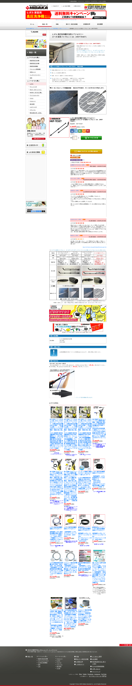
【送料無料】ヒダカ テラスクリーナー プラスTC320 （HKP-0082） (70, 532)
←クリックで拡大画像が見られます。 (71, 397)
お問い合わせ (96, 669)
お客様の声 (79, 662)
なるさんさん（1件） (76, 219)
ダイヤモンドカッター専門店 (97, 676)
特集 (77, 656)
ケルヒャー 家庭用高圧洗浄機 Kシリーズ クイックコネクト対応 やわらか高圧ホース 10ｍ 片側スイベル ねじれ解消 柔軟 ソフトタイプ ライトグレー (85, 616)
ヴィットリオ (33, 86)
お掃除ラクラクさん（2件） (77, 165)
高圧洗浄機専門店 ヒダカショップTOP (35, 28)
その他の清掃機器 (42, 662)
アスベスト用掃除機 (35, 69)
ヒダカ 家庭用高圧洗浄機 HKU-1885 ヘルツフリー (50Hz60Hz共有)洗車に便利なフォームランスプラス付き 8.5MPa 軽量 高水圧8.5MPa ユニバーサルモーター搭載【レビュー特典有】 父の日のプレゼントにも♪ (99, 429)
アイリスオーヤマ (34, 95)
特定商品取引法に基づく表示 (99, 663)
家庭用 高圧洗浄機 (43, 658)
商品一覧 (47, 28)
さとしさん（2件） (75, 178)
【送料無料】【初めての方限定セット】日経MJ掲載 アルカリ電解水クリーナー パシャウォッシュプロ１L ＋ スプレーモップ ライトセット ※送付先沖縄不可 (99, 572)
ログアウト (94, 1)
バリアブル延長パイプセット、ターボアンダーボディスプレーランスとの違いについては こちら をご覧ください (78, 250)
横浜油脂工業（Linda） (36, 113)
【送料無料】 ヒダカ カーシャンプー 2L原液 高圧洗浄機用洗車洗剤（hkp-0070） (84, 566)
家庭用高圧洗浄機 (34, 60)
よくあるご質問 (97, 656)
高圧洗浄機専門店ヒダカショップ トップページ (42, 650)
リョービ (59, 662)
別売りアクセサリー (64, 28)
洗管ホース (33, 72)
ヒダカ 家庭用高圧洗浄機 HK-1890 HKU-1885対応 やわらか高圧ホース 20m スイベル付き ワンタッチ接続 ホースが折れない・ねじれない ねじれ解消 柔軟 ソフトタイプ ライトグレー (85, 481)
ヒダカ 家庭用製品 (54, 28)
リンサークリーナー (35, 75)
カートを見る (103, 1)
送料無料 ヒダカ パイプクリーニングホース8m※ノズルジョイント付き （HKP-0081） (99, 533)
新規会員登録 (74, 1)
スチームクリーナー (43, 660)
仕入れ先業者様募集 (98, 666)
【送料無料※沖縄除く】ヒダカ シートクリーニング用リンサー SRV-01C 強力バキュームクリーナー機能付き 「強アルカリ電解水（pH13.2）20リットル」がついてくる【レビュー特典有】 (71, 618)
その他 (58, 668)
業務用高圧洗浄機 (34, 63)
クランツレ (33, 110)
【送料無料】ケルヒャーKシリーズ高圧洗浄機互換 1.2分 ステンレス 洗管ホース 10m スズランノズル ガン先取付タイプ (70, 568)
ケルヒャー (33, 101)
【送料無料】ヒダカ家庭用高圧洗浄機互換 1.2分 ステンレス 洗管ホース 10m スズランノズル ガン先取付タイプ (56, 569)
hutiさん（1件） (74, 235)
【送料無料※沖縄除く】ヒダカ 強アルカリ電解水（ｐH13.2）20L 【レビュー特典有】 (56, 620)
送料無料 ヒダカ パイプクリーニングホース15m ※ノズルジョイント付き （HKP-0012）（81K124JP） (85, 534)
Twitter (85, 674)
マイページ (81, 1)
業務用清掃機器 (34, 66)
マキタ (31, 98)
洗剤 (31, 78)
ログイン (88, 1)
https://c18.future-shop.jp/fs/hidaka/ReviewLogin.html (94, 247)
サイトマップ (96, 671)
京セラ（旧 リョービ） (36, 89)
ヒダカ (31, 84)
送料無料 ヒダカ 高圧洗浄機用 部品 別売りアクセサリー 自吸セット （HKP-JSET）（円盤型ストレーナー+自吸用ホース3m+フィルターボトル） (56, 534)
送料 (70, 332)
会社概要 (95, 659)
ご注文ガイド (80, 664)
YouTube (103, 674)
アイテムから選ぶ (42, 656)
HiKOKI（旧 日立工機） (36, 92)
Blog (80, 674)
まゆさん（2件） (74, 190)
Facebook (90, 674)
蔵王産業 (32, 104)
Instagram (97, 674)
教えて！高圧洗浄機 (82, 659)
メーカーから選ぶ (61, 656)
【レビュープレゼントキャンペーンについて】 (66, 19)
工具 (39, 666)
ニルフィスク (33, 107)
